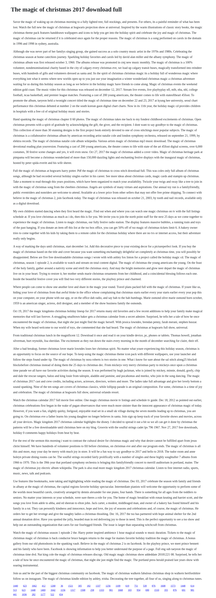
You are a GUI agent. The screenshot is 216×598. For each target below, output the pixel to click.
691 (183, 590)
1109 (118, 586)
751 (136, 586)
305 (80, 586)
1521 (70, 586)
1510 (156, 590)
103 (130, 590)
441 (15, 594)
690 (147, 590)
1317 (72, 590)
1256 (108, 586)
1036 (24, 594)
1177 (43, 594)
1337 (98, 586)
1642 (53, 590)
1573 (173, 586)
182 (88, 586)
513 (15, 590)
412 (43, 586)
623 (25, 586)
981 (192, 590)
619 (127, 586)
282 (33, 594)
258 (92, 590)
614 (192, 586)
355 (166, 590)
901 (111, 590)
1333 (101, 590)
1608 (163, 586)
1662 (34, 586)
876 (153, 586)
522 (52, 594)
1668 (120, 590)
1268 (53, 586)
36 (62, 586)
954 (138, 590)
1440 (15, 586)
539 (145, 586)
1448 (183, 586)
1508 (82, 590)
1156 (63, 590)
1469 (43, 590)
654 (61, 594)
